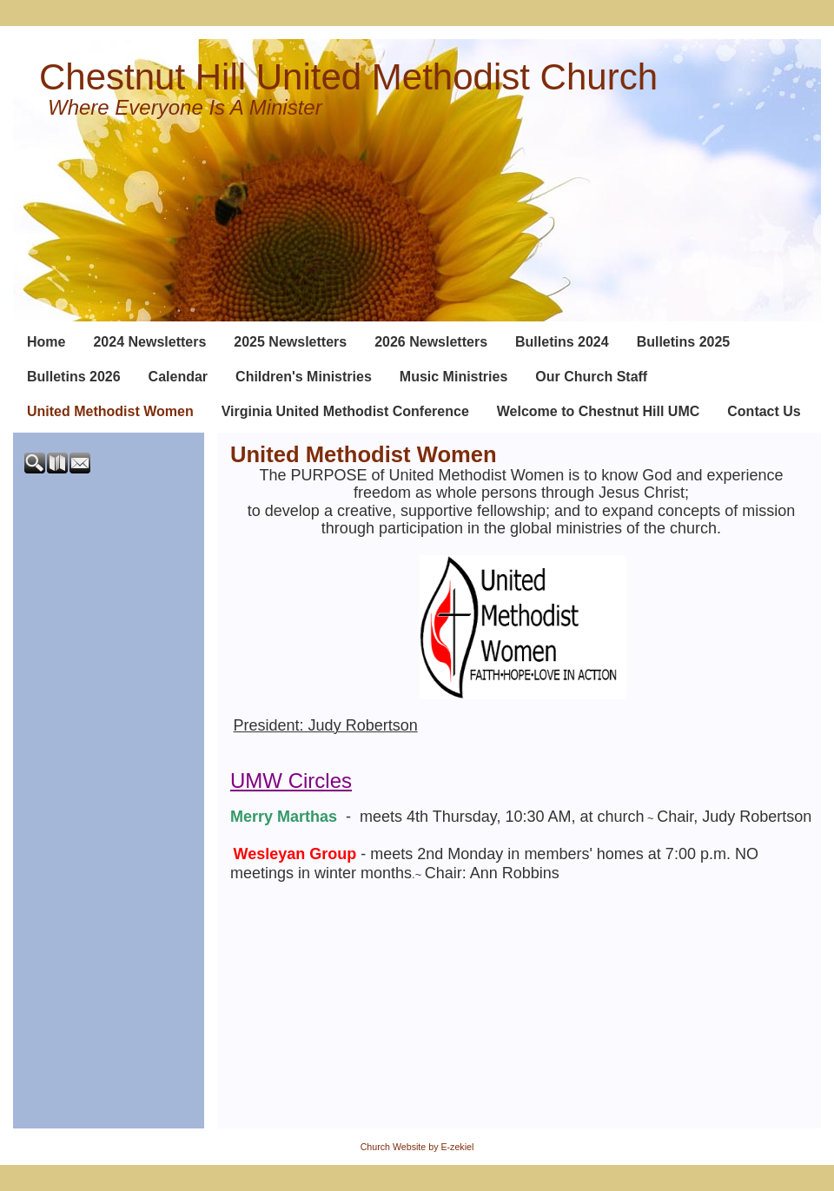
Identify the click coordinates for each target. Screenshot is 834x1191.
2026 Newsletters (430, 341)
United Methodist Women (110, 411)
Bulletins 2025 (684, 341)
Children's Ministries (303, 376)
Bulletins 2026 (74, 376)
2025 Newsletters (290, 341)
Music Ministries (453, 376)
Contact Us (763, 411)
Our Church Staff (591, 376)
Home (46, 341)
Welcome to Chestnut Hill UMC (598, 411)
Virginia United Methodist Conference (345, 411)
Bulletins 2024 (562, 341)
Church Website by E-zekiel (417, 1146)
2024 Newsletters (149, 341)
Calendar (178, 376)
